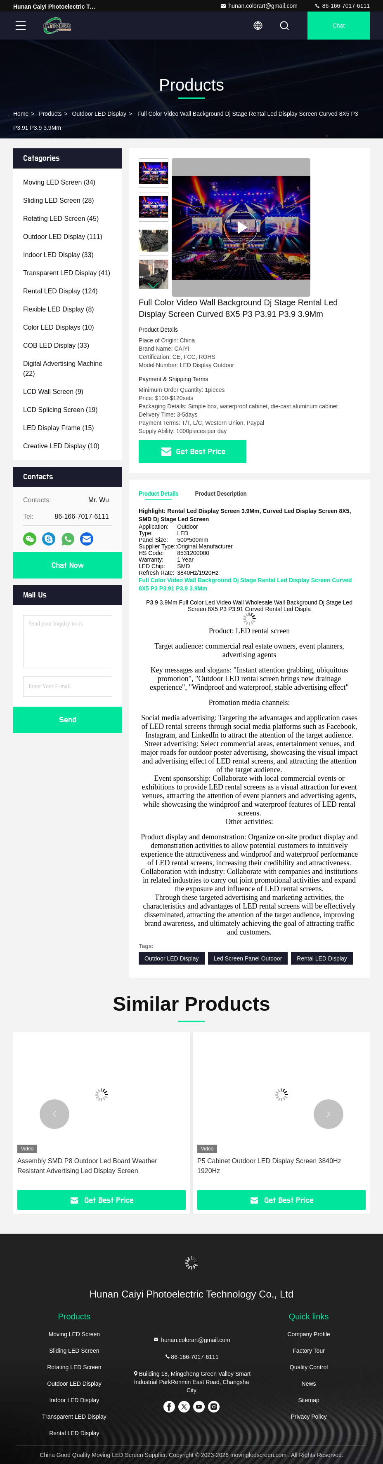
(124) (60, 291)
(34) (59, 182)
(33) (58, 254)
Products (50, 113)
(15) (58, 427)
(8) (58, 309)
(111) (62, 236)
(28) (58, 200)
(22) (62, 368)
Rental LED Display (322, 958)
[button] (153, 285)
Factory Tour (309, 1350)
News (309, 1383)
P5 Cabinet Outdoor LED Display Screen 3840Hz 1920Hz (269, 1165)
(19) (60, 409)
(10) (58, 327)
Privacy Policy (309, 1416)
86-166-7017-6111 (342, 5)
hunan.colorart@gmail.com (259, 5)
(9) (53, 391)
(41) (66, 272)
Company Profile (308, 1334)
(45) (61, 218)
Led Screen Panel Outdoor (248, 958)
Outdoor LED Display (99, 113)
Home (20, 113)
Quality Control (309, 1367)
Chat (339, 25)
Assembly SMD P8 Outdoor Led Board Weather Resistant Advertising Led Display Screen (87, 1165)
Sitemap (308, 1400)
